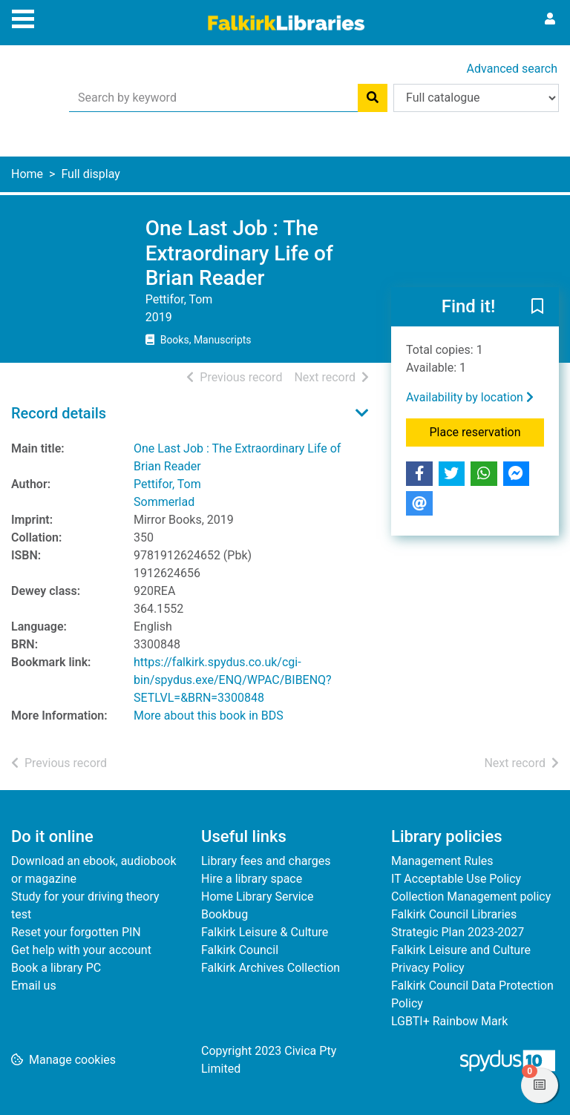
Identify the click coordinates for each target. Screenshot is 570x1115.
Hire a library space (251, 879)
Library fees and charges (265, 861)
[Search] (372, 98)
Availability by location (470, 397)
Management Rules (442, 861)
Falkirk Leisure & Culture (264, 932)
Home (27, 174)
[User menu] (550, 19)
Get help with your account (81, 950)
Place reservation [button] (487, 431)
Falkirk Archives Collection (270, 968)
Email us (33, 985)
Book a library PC (56, 968)
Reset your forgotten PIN (76, 932)
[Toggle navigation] (23, 17)
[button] (537, 307)
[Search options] (476, 98)
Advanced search (512, 69)
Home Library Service (257, 896)
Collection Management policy (471, 896)
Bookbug (224, 914)
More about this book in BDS (209, 715)
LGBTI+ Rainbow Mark (449, 1021)
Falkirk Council (239, 950)
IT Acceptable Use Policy (456, 879)
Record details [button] (58, 413)
